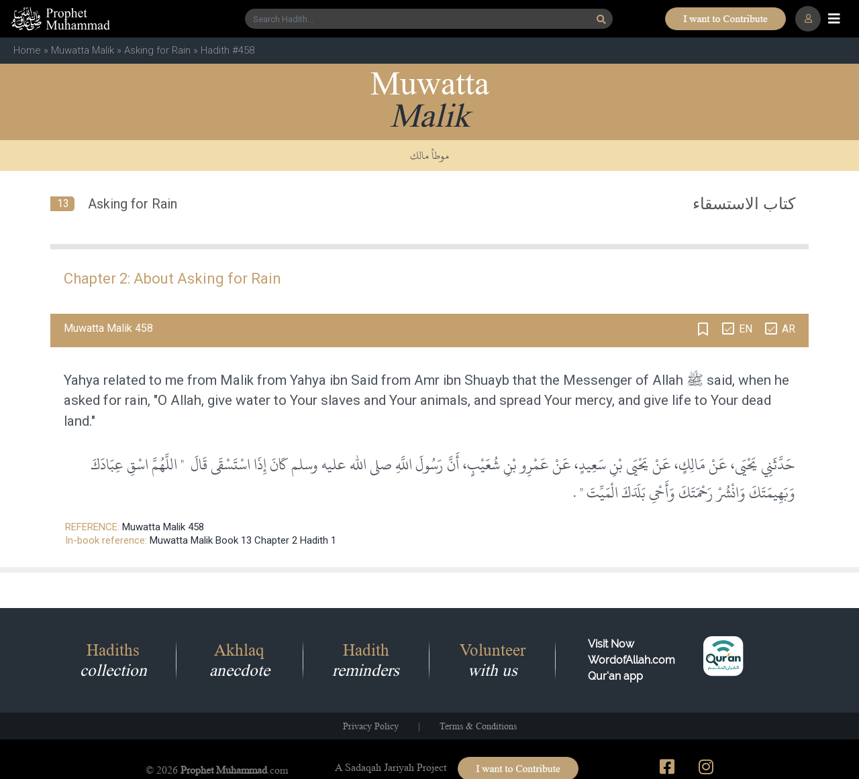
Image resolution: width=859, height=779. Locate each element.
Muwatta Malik (82, 50)
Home (27, 50)
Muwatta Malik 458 (163, 527)
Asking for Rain (157, 50)
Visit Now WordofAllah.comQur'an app (631, 660)
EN (745, 328)
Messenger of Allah (623, 380)
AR (788, 328)
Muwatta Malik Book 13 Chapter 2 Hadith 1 (243, 540)
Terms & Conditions (478, 726)
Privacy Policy (371, 726)
